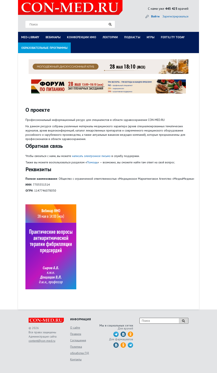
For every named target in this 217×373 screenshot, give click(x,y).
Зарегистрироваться (175, 16)
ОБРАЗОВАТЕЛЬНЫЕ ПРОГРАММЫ (44, 48)
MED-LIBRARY (30, 37)
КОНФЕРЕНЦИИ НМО (81, 37)
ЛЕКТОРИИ (110, 37)
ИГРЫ (150, 37)
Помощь (92, 162)
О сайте (75, 327)
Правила (75, 334)
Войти (155, 16)
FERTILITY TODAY (173, 37)
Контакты (76, 359)
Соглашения (78, 340)
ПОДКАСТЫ (132, 37)
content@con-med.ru (42, 341)
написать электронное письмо (91, 156)
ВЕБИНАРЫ (53, 37)
